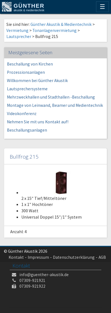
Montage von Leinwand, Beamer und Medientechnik (55, 105)
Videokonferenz (22, 113)
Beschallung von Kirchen (30, 64)
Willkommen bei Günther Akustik (37, 80)
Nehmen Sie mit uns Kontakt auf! (37, 121)
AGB (102, 257)
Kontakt (16, 257)
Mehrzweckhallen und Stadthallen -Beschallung (51, 97)
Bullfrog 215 (24, 156)
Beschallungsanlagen (27, 130)
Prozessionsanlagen (26, 72)
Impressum (38, 257)
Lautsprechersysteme (27, 88)
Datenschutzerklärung (74, 257)
